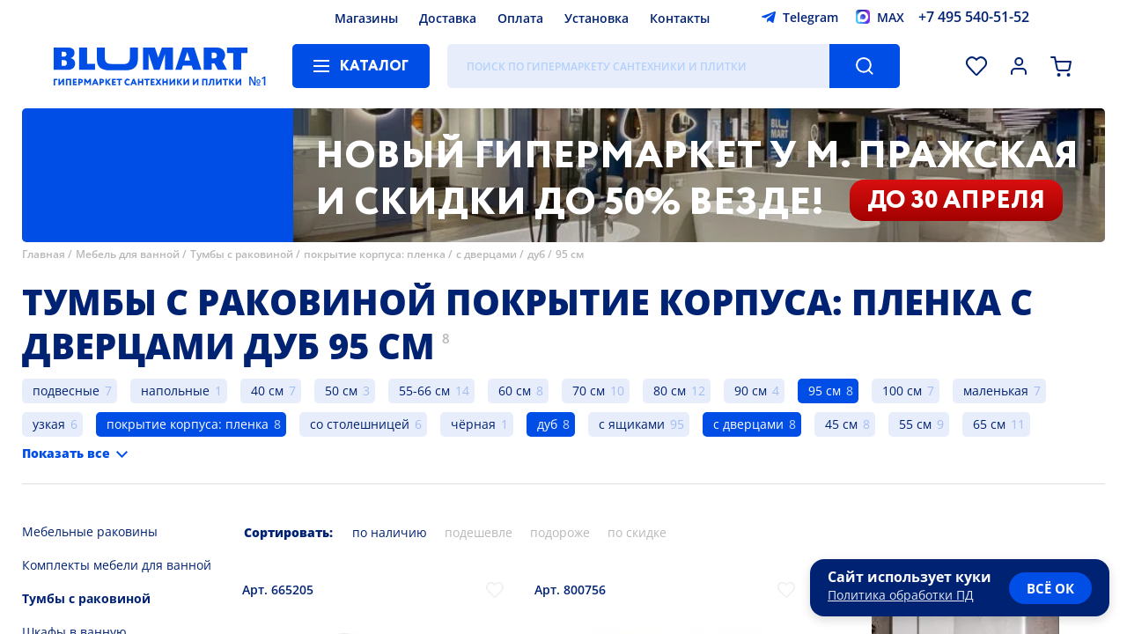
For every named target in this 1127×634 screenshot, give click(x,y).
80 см (669, 390)
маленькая (995, 390)
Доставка (447, 18)
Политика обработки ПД (901, 594)
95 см (570, 254)
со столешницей (359, 424)
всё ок (1050, 588)
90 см (750, 390)
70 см (588, 390)
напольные (175, 390)
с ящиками (632, 424)
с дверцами (486, 254)
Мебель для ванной (128, 254)
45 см (841, 424)
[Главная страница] (150, 66)
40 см (267, 390)
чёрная (473, 424)
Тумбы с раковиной (241, 254)
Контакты (680, 18)
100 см (902, 390)
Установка (596, 18)
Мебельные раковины (90, 531)
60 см (514, 390)
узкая (49, 424)
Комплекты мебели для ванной (116, 565)
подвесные (66, 390)
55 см (915, 424)
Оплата (520, 18)
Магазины (366, 18)
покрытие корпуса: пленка (375, 254)
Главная (43, 254)
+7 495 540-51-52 (973, 16)
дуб (536, 254)
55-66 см (424, 390)
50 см (341, 390)
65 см (989, 424)
